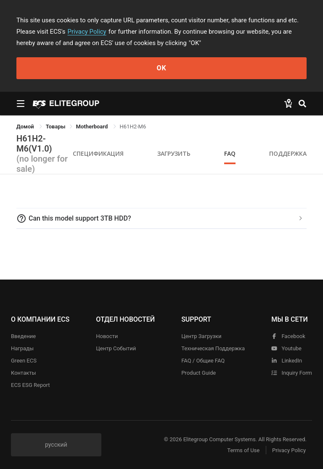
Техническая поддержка (213, 348)
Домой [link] (25, 126)
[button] (161, 218)
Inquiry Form (291, 373)
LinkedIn (286, 360)
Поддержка (288, 153)
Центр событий (116, 348)
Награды (22, 348)
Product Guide (198, 373)
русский (56, 444)
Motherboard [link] (92, 126)
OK (161, 68)
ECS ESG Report (30, 385)
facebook (288, 336)
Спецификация (98, 153)
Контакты (23, 373)
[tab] (161, 218)
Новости (107, 336)
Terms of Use (243, 450)
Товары (56, 126)
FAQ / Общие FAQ (203, 360)
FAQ (230, 153)
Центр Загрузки (201, 336)
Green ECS (24, 360)
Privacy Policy (87, 31)
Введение (23, 336)
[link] (56, 126)
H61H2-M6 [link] (133, 126)
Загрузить (174, 153)
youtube (286, 348)
